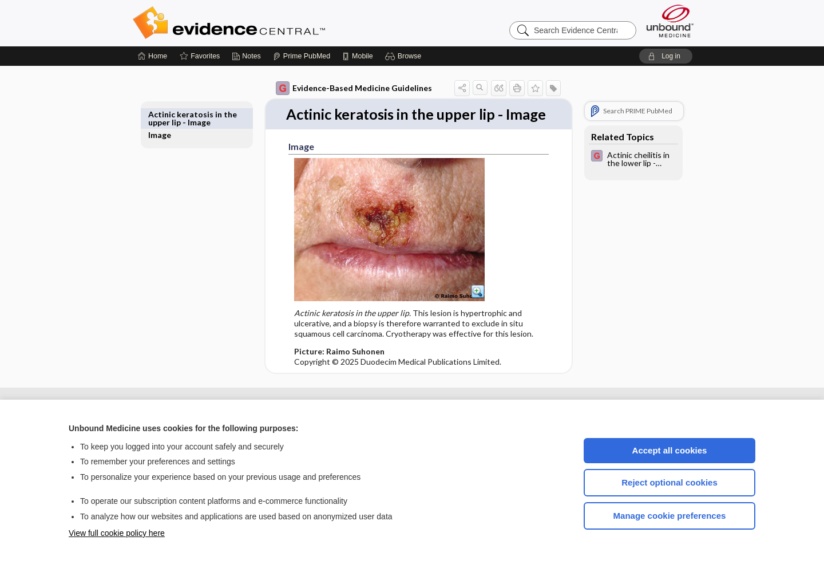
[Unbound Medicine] (670, 21)
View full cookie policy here (117, 533)
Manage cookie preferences (669, 515)
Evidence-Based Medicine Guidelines (341, 88)
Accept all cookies (669, 450)
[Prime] (301, 56)
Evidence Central (275, 23)
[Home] (152, 56)
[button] (405, 56)
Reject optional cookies (669, 482)
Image (172, 114)
